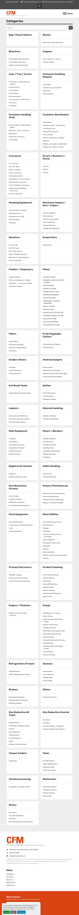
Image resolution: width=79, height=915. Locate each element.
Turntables (14, 140)
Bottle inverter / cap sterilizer (54, 125)
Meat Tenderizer (15, 451)
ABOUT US (9, 880)
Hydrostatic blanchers (18, 62)
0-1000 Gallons (49, 761)
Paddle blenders (50, 439)
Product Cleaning (53, 567)
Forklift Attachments (51, 419)
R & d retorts (48, 135)
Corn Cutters (14, 496)
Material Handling (53, 408)
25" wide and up (16, 251)
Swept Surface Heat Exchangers (55, 373)
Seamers (48, 663)
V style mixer (48, 442)
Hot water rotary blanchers (53, 42)
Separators (48, 796)
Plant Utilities (50, 514)
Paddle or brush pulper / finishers (19, 614)
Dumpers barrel (15, 213)
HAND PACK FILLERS (51, 292)
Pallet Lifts (47, 474)
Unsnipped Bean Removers (19, 505)
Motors (46, 549)
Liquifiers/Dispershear (52, 451)
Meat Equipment (18, 431)
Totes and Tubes (49, 770)
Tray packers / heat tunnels (20, 99)
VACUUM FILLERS (50, 319)
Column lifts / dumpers (18, 210)
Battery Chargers (50, 416)
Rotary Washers (49, 590)
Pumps (46, 605)
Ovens (46, 172)
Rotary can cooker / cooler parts (55, 144)
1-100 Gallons (48, 396)
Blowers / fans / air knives (19, 130)
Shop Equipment (16, 531)
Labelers (14, 408)
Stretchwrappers (50, 477)
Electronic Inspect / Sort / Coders (54, 204)
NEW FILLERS (10, 882)
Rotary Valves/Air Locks (18, 477)
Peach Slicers (49, 347)
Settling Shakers (16, 703)
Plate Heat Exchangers (52, 370)
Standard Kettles (50, 399)
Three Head (48, 681)
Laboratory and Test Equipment (21, 525)
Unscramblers (49, 94)
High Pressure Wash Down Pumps (53, 620)
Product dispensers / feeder (20, 280)
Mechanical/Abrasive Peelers (54, 493)
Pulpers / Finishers (19, 605)
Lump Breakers (15, 738)
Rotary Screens (49, 793)
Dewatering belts (16, 176)
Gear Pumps (48, 616)
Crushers (13, 812)
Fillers (46, 269)
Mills (11, 741)
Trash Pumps (48, 652)
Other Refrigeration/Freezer (20, 674)
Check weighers (49, 213)
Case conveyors (15, 173)
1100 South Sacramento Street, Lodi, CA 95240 (59, 2)
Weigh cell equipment (51, 228)
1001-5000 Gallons (50, 764)
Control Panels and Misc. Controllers (53, 535)
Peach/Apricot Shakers (52, 344)
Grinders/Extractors (17, 445)
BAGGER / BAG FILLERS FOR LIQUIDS (54, 281)
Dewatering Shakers (17, 697)
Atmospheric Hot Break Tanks (20, 393)
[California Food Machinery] (25, 841)
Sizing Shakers (15, 373)
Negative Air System (20, 466)
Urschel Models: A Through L (54, 726)
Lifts (11, 528)
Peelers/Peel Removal (55, 485)
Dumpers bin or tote (17, 216)
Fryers (46, 169)
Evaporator (48, 245)
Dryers (46, 166)
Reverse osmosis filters (18, 348)
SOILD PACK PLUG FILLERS (53, 312)
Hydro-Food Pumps (51, 625)
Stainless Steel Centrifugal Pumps (53, 647)
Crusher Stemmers (16, 815)
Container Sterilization (56, 114)
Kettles (47, 385)
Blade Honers (15, 723)
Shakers (13, 689)
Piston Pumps (49, 637)
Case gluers (14, 90)
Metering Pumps (50, 628)
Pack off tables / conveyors (20, 185)
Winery (13, 805)
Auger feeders (15, 277)
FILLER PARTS (49, 285)
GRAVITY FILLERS (50, 289)
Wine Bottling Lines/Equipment (21, 822)
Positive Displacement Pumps (54, 640)
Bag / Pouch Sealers (20, 34)
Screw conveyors (16, 194)
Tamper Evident (18, 753)
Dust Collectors (49, 540)
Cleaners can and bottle (52, 88)
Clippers (13, 439)
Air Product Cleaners (51, 575)
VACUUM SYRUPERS (51, 322)
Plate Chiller (48, 367)
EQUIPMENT (10, 874)
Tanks (46, 753)
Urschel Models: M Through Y (54, 729)
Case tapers (14, 93)
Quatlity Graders (16, 499)
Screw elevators (15, 260)
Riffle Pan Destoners (17, 502)
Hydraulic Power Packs (52, 543)
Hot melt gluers (15, 96)
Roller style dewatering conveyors (18, 189)
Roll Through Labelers (18, 422)
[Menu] (65, 13)
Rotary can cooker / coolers (54, 147)
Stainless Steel (49, 767)
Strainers (13, 351)
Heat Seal (13, 761)
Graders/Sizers (17, 359)
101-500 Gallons (49, 393)
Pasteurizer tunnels (51, 131)
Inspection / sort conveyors (20, 179)
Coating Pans (48, 448)
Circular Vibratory (50, 697)
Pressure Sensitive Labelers (20, 419)
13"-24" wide (14, 167)
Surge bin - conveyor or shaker (21, 283)
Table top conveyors (17, 137)
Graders (13, 367)
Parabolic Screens (50, 790)
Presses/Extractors (20, 567)
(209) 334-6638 (13, 2)
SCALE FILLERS (49, 306)
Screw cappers (49, 62)
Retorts (46, 141)
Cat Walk (47, 531)
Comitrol (47, 720)
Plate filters (14, 341)
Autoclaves (48, 122)
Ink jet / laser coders (51, 219)
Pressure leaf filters (17, 344)
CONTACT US (10, 885)
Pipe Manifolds (49, 552)
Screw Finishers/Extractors (20, 581)
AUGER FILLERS (49, 277)
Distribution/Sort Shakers (19, 700)
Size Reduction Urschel (56, 712)
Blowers (13, 474)
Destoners (47, 581)
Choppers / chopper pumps (20, 787)
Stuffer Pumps (15, 454)
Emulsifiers (14, 442)
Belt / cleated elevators (18, 254)
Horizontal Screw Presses (19, 578)
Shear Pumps (48, 643)
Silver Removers (15, 370)
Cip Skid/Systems (16, 522)
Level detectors (49, 222)
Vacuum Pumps (49, 655)
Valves (46, 558)
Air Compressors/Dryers (52, 522)
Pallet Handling (51, 466)
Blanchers (14, 51)
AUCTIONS (9, 877)
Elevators (47, 91)
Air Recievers (48, 525)
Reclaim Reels (49, 587)
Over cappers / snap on (52, 59)
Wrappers (13, 106)
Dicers (12, 729)
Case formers (14, 87)
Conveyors (15, 156)
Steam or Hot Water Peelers (53, 503)
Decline (13, 912)
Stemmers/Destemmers (52, 593)
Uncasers (13, 103)
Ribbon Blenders (50, 454)
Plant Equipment (18, 514)
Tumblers (47, 457)
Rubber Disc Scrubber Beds (54, 500)
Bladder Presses (16, 575)
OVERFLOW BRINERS (51, 295)
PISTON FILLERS (49, 298)
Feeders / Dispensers (21, 269)
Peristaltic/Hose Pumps (52, 634)
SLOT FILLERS (49, 309)
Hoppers (13, 223)
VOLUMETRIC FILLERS (52, 325)
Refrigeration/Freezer (22, 663)
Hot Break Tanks (18, 385)
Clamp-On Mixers (50, 445)
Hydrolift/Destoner (51, 584)
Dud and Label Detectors (19, 416)
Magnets (47, 546)
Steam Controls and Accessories (55, 555)
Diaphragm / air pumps (52, 613)
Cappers (47, 51)
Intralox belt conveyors (18, 182)
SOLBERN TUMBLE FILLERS (53, 316)
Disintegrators (15, 732)
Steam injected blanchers (19, 65)
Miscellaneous (15, 671)
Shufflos (47, 723)
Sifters (47, 689)
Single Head (48, 677)
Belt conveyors (15, 170)
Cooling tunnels (49, 128)
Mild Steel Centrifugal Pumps (54, 631)
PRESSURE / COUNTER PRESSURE (52, 302)
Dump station (15, 219)
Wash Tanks (48, 596)
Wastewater (49, 779)
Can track (47, 84)
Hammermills (14, 735)
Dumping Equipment (20, 202)
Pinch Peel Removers (51, 496)
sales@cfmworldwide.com (31, 2)
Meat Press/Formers (17, 448)
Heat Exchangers (52, 359)
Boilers (46, 528)
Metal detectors (49, 225)
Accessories (48, 671)
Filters (12, 333)
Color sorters (48, 216)
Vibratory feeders (16, 286)
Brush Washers (49, 578)
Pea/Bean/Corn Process (18, 487)
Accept (6, 912)
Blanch (47, 34)
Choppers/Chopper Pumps (19, 726)
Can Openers (48, 674)
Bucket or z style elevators (19, 257)
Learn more (21, 912)
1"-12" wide (14, 163)
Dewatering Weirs (50, 787)
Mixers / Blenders (53, 431)
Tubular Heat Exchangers (53, 377)
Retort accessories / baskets (54, 138)
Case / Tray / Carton (20, 74)
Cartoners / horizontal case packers (20, 83)
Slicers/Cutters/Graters (18, 744)
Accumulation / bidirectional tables (20, 126)
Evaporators (50, 237)
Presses (13, 819)
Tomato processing (20, 779)
